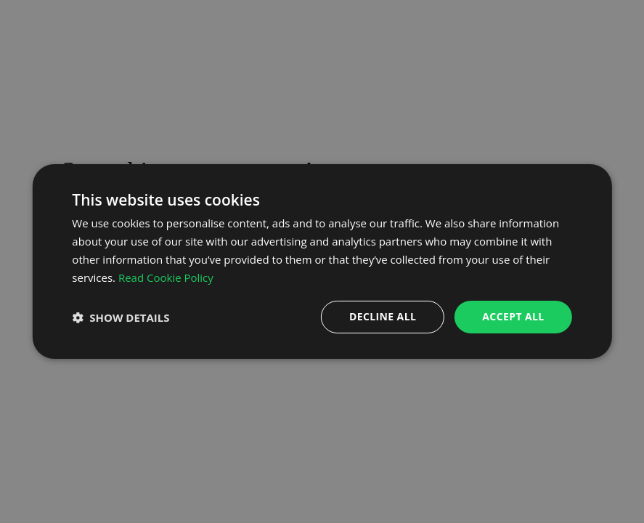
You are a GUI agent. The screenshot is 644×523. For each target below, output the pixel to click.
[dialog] (321, 261)
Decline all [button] (382, 316)
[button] (120, 317)
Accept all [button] (513, 316)
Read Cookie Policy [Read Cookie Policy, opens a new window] (165, 277)
